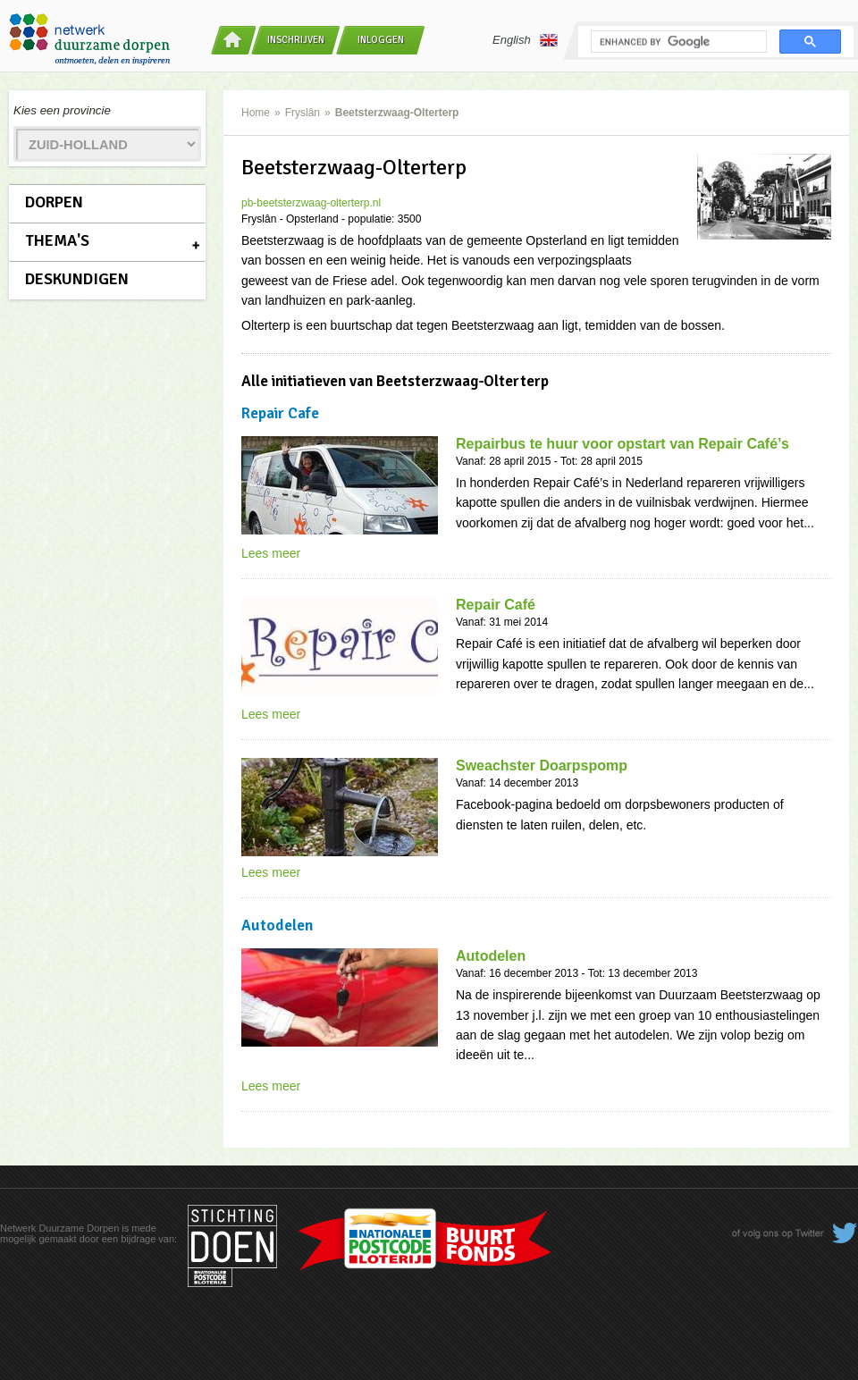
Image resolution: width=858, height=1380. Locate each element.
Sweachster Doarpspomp (541, 765)
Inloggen (381, 40)
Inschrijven (295, 40)
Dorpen (54, 202)
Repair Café (495, 604)
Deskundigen (77, 279)
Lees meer (270, 553)
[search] (677, 42)
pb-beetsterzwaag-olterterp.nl (311, 203)
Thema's (57, 240)
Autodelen (491, 955)
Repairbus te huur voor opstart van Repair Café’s (622, 443)
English (525, 40)
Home (255, 112)
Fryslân (302, 112)
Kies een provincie (62, 110)
